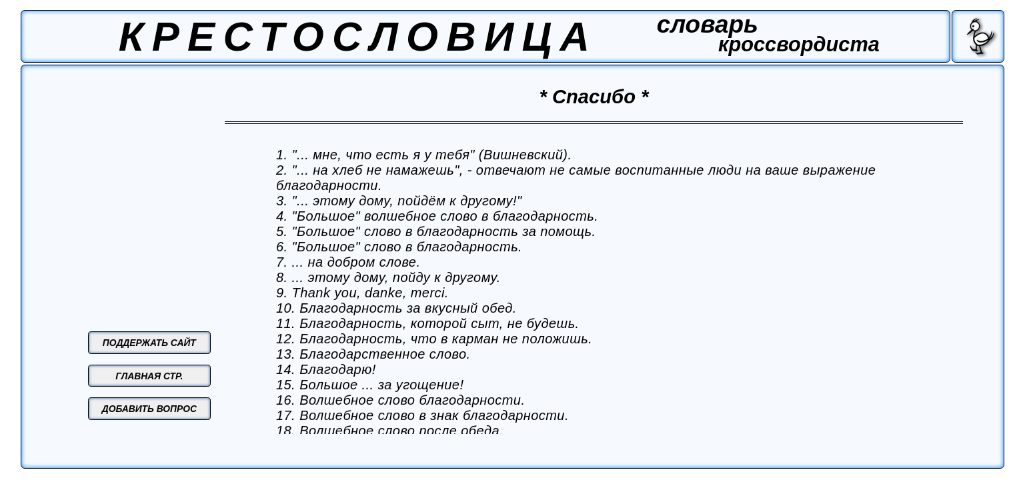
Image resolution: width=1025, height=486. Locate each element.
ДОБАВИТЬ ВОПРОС (149, 408)
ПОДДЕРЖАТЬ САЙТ (149, 342)
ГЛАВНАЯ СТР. (149, 376)
